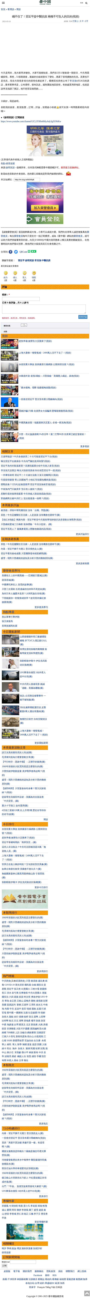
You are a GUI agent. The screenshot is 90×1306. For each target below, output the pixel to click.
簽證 (34, 1046)
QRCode (23, 252)
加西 (62, 1284)
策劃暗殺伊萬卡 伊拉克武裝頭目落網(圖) (21, 883)
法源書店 (33, 1280)
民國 (32, 1050)
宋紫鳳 (5, 1207)
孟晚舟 (27, 1002)
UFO (42, 998)
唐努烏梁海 (21, 1038)
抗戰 (42, 1050)
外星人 (10, 1062)
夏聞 (9, 1211)
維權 (4, 1034)
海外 (14, 1050)
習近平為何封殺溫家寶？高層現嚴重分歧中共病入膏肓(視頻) (30, 467)
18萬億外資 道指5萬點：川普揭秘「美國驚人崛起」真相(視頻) (49, 377)
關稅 (33, 1002)
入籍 (44, 1046)
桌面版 (7, 1273)
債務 (21, 1018)
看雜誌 (41, 1280)
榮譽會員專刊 (11, 572)
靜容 (7, 1215)
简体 (81, 3)
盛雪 (36, 1211)
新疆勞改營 (18, 1042)
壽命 (16, 1062)
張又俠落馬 (7, 623)
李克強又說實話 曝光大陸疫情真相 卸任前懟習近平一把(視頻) (31, 472)
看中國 (10, 1014)
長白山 (30, 1038)
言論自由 (28, 1042)
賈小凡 (26, 1207)
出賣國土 (25, 990)
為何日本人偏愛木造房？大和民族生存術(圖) (23, 595)
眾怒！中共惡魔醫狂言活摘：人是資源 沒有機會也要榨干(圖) (30, 516)
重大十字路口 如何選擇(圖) (15, 807)
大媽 (40, 1026)
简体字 (32, 1288)
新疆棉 (43, 990)
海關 (24, 1046)
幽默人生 (21, 1058)
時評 (4, 1250)
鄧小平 (25, 1054)
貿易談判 (11, 1006)
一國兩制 (18, 1014)
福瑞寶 (62, 1280)
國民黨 (27, 986)
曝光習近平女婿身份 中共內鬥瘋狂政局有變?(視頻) (25, 462)
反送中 (18, 1010)
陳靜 (19, 1211)
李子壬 (37, 1215)
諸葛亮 (8, 1058)
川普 (28, 982)
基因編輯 (34, 1030)
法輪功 (23, 1034)
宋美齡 (18, 1054)
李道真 (33, 1207)
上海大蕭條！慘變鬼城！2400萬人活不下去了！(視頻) (45, 354)
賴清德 (34, 982)
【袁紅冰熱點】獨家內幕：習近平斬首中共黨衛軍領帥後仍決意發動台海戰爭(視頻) (41, 521)
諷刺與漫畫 (27, 1250)
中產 (4, 1026)
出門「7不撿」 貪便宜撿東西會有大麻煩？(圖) (24, 1188)
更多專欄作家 (41, 1223)
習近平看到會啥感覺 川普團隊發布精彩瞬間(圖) (24, 555)
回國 (39, 1046)
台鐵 (34, 986)
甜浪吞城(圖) (8, 581)
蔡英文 (22, 1026)
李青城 (13, 1215)
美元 (31, 1018)
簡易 (20, 1207)
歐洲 (57, 1284)
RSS (54, 1277)
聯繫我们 (70, 1273)
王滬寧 (25, 1006)
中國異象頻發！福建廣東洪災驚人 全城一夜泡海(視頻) (45, 424)
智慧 (29, 1058)
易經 (14, 1058)
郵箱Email (6, 1263)
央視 (44, 1042)
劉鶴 (19, 1006)
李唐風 (25, 1211)
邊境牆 (39, 1002)
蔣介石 (10, 1054)
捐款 (60, 1273)
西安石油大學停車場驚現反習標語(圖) (20, 1170)
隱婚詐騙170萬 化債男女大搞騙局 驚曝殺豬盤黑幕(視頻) (46, 412)
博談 (18, 9)
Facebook (38, 1277)
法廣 (25, 1014)
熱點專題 (8, 613)
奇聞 (4, 1062)
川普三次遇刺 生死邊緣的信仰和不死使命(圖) (24, 590)
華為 (7, 1002)
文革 (21, 1062)
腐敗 (34, 1010)
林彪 (31, 1054)
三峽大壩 (34, 990)
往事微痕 (23, 994)
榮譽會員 (18, 236)
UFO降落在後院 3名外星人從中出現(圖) (21, 1192)
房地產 (27, 1022)
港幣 (21, 1022)
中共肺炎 (6, 982)
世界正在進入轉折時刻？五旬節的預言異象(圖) (24, 866)
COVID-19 (10, 986)
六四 (11, 998)
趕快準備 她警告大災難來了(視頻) (35, 342)
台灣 (16, 1026)
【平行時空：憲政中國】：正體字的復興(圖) (23, 763)
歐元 (11, 1022)
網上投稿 (82, 1273)
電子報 (16, 1273)
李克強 (73, 81)
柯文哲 (27, 998)
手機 (39, 1058)
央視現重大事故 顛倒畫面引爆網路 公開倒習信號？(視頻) (46, 366)
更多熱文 (43, 1125)
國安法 (40, 986)
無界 (85, 1280)
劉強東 (34, 1026)
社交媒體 (32, 1014)
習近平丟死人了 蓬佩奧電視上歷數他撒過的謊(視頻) (26, 530)
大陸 (18, 1030)
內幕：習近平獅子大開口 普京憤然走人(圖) (22, 550)
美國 (4, 1006)
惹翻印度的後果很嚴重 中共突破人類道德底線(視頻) (26, 495)
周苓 (14, 1211)
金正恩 (13, 1002)
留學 (19, 1046)
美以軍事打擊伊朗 (10, 618)
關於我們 (27, 1273)
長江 (4, 994)
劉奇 (36, 1054)
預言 (44, 1058)
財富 (43, 1022)
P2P (23, 1030)
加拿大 (5, 1018)
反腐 (39, 1010)
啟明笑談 (10, 167)
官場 (4, 1014)
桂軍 (38, 1050)
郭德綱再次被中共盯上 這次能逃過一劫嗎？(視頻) (25, 500)
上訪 (17, 1034)
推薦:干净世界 (9, 1280)
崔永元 (39, 1006)
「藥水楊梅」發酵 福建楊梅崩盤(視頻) (37, 389)
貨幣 (36, 1018)
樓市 (33, 1022)
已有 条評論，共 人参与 (15, 302)
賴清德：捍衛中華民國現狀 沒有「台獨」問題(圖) (25, 512)
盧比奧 (41, 982)
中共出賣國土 (35, 994)
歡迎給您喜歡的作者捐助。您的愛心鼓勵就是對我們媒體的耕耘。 (33, 174)
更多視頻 (84, 448)
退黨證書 (70, 1280)
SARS (9, 1042)
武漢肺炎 (20, 982)
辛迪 (4, 1219)
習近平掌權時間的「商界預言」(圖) (19, 844)
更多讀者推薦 (82, 565)
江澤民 (32, 1006)
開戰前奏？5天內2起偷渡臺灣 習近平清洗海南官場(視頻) (28, 486)
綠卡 (4, 1050)
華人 (4, 1046)
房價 (45, 1026)
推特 (47, 1277)
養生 (26, 1062)
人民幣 (42, 1018)
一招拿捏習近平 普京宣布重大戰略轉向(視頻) (41, 400)
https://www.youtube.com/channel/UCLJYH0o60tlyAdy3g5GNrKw (31, 121)
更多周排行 (42, 973)
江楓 (31, 1215)
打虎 (44, 1010)
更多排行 (43, 1198)
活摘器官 (41, 1034)
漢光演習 (19, 986)
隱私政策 (51, 1273)
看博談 (10, 9)
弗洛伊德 (35, 998)
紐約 (42, 1284)
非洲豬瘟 (11, 1030)
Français (41, 1288)
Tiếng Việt (50, 1288)
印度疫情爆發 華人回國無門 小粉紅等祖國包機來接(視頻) (28, 481)
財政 (38, 1022)
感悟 (34, 1058)
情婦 (29, 1010)
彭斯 (45, 1002)
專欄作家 (8, 1202)
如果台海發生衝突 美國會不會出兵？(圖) (21, 870)
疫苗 (21, 998)
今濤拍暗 (13, 1207)
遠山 (4, 1211)
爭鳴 (9, 1250)
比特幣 (5, 1022)
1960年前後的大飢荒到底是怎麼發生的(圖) (22, 768)
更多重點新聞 (41, 744)
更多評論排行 (82, 535)
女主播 (37, 1042)
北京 (28, 1026)
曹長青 (44, 1215)
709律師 (11, 1034)
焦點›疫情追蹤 (8, 163)
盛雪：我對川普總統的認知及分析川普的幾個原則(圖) (27, 559)
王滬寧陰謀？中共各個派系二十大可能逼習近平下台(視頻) (29, 458)
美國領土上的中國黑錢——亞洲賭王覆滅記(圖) (24, 577)
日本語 (59, 1288)
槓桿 (26, 1018)
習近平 (10, 990)
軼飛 (45, 1207)
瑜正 (26, 1215)
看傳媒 (55, 1280)
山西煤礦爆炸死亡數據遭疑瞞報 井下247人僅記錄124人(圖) (33, 642)
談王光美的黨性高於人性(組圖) (17, 754)
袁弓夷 (15, 994)
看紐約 (48, 1280)
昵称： (6, 294)
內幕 (7, 1010)
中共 (12, 1010)
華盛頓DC (50, 1284)
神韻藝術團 (22, 1280)
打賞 (74, 21)
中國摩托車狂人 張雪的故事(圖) (17, 586)
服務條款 (39, 1273)
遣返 (29, 1046)
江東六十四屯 (8, 1038)
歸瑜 (40, 1207)
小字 (86, 21)
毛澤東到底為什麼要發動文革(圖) (18, 758)
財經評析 (37, 1250)
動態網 (79, 1280)
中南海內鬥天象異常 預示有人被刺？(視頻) (22, 490)
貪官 (24, 1010)
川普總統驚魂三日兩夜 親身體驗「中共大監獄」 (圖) (26, 526)
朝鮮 (43, 1014)
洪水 (9, 994)
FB (39, 1014)
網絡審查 (31, 1034)
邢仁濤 (20, 1215)
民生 (9, 1050)
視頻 (5, 337)
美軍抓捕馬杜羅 (9, 627)
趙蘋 (41, 1211)
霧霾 (27, 1030)
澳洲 (28, 1050)
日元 (16, 1022)
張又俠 (17, 990)
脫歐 (11, 1018)
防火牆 (42, 1030)
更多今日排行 (41, 889)
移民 (9, 1046)
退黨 (16, 998)
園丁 (31, 1211)
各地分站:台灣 (32, 1284)
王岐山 (20, 1002)
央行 (16, 1018)
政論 (14, 1250)
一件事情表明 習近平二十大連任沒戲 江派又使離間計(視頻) (30, 476)
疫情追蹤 (6, 1254)
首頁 (3, 9)
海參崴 (10, 1026)
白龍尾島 (38, 1038)
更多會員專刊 (41, 608)
